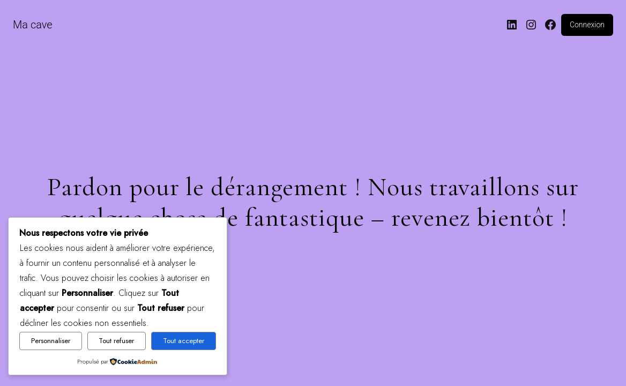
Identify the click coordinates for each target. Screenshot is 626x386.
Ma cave (33, 24)
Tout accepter (183, 341)
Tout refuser (116, 341)
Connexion (587, 24)
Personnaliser (50, 341)
